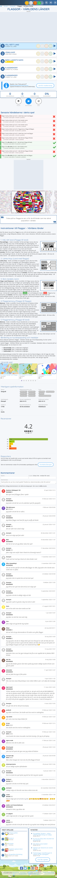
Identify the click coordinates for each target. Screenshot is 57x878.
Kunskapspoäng (34, 96)
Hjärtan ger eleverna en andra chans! (43, 848)
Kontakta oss (37, 872)
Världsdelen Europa (45, 375)
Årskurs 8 (23, 396)
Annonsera (23, 872)
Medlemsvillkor (23, 874)
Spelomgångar (10, 96)
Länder (41, 394)
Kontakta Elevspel (46, 465)
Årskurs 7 (32, 394)
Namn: (3, 476)
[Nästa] (54, 371)
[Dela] (39, 101)
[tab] (21, 380)
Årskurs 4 (23, 392)
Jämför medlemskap (45, 85)
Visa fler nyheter (42, 859)
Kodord (11, 838)
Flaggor (42, 392)
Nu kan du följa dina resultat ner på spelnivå (43, 839)
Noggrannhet (47, 96)
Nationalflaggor (45, 396)
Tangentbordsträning (15, 854)
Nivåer (22, 96)
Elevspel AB (16, 872)
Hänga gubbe (13, 833)
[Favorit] (18, 101)
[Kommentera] (28, 101)
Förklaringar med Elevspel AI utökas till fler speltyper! (42, 853)
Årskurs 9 (32, 396)
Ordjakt (11, 843)
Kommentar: (4, 480)
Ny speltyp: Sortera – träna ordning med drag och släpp (42, 834)
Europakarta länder (26, 375)
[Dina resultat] (42, 3)
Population (50, 392)
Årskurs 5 (32, 392)
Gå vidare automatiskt (40, 844)
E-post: (31, 476)
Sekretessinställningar (33, 874)
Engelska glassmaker (16, 849)
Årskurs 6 (23, 394)
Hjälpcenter (30, 872)
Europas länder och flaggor (10, 375)
